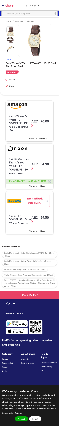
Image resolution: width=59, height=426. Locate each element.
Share (10, 86)
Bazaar (5, 359)
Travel (4, 367)
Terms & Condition (49, 362)
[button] (31, 40)
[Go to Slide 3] (10, 49)
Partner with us (27, 363)
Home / (9, 21)
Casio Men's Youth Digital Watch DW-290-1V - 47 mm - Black (27, 263)
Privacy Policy (46, 366)
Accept (21, 419)
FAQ (42, 370)
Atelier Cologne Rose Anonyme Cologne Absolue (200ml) (28, 275)
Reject (35, 419)
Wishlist (10, 80)
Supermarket (7, 363)
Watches (19, 21)
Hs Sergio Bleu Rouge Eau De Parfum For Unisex (24, 269)
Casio (8, 59)
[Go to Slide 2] (10, 39)
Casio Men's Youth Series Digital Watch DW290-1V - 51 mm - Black (29, 254)
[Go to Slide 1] (10, 29)
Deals (4, 371)
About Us (25, 359)
